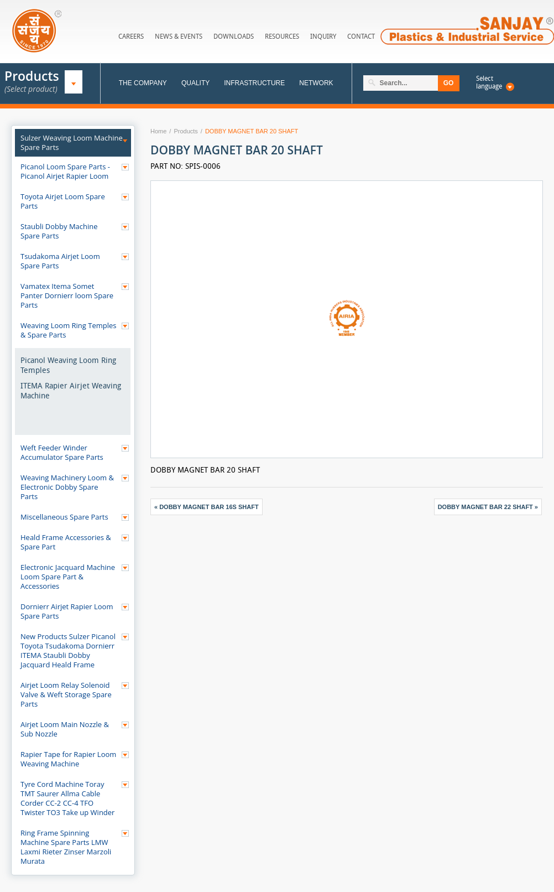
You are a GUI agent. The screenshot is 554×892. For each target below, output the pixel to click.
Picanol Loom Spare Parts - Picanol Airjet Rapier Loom (65, 171)
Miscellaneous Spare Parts (64, 517)
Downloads (233, 36)
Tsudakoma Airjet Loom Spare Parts (60, 261)
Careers (131, 36)
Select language (489, 82)
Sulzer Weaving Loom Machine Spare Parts (71, 142)
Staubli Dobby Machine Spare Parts (59, 231)
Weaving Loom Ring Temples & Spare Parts (68, 330)
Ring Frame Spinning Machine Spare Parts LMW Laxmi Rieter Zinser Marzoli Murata (65, 847)
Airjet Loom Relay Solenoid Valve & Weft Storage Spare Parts (66, 694)
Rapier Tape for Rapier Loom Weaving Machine (68, 759)
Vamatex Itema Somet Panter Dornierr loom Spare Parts (66, 295)
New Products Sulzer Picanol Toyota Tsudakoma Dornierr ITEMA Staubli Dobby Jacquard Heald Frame (68, 650)
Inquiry (323, 36)
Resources (282, 36)
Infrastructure (254, 83)
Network (316, 83)
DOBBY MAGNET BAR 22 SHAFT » (488, 507)
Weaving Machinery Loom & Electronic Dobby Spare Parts (67, 487)
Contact (361, 36)
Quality (195, 83)
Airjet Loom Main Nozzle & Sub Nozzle (64, 729)
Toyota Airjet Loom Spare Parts (62, 201)
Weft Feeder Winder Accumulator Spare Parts (61, 452)
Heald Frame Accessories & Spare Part (65, 542)
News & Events (178, 36)
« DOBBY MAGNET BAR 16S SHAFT (206, 507)
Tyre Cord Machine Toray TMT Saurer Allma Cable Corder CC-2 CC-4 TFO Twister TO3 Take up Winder (67, 798)
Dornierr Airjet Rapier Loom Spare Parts (66, 611)
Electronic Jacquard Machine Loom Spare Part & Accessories (67, 576)
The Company (143, 83)
